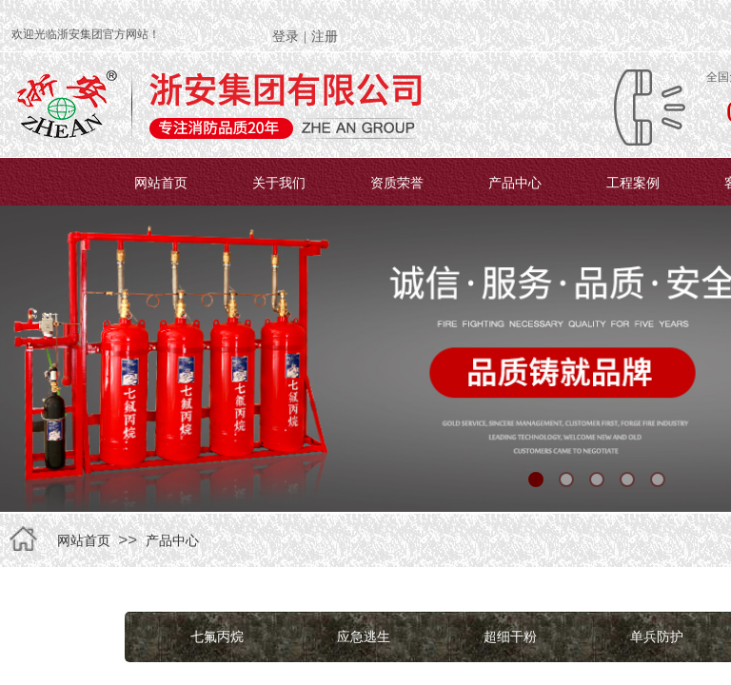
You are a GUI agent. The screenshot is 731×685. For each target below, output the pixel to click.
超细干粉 (510, 636)
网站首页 (161, 182)
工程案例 (633, 182)
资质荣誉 (397, 182)
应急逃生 (363, 636)
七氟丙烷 (217, 636)
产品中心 (515, 182)
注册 (324, 36)
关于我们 (279, 182)
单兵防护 (656, 636)
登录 (285, 36)
